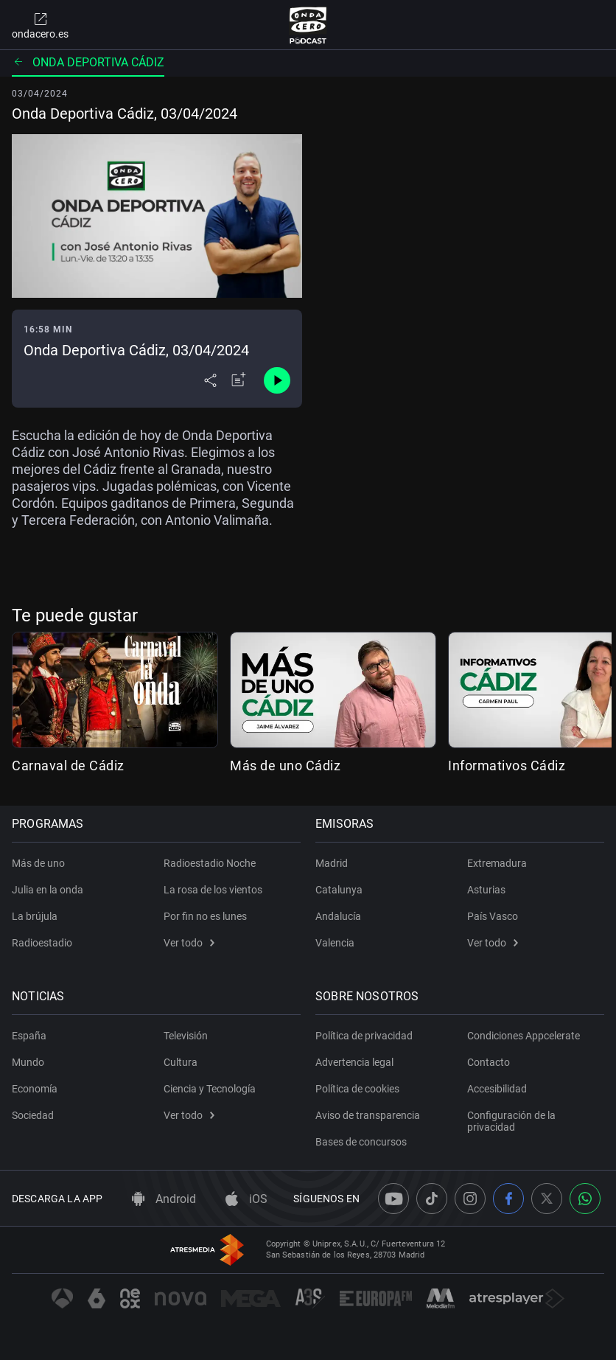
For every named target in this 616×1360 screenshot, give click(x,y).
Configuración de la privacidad (511, 1121)
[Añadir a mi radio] (238, 380)
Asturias (486, 890)
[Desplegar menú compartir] (210, 380)
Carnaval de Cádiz (68, 765)
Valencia (334, 943)
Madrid (331, 863)
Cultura (180, 1062)
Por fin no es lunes (205, 916)
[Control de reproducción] (277, 380)
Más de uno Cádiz (285, 765)
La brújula (34, 916)
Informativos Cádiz (506, 765)
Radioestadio (42, 943)
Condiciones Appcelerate (523, 1036)
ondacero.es (40, 25)
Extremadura (497, 863)
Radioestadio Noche (210, 863)
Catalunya (339, 890)
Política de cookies (357, 1089)
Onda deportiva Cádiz (88, 62)
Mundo (28, 1062)
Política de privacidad (364, 1036)
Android (164, 1199)
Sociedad (33, 1115)
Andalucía (338, 916)
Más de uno (38, 863)
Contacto (488, 1062)
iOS (246, 1199)
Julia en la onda (47, 890)
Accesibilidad (497, 1089)
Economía (34, 1089)
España (29, 1036)
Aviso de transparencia (367, 1115)
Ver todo (189, 943)
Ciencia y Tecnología (210, 1089)
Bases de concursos (361, 1142)
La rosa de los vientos (213, 890)
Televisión (186, 1036)
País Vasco (492, 916)
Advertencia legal (354, 1062)
